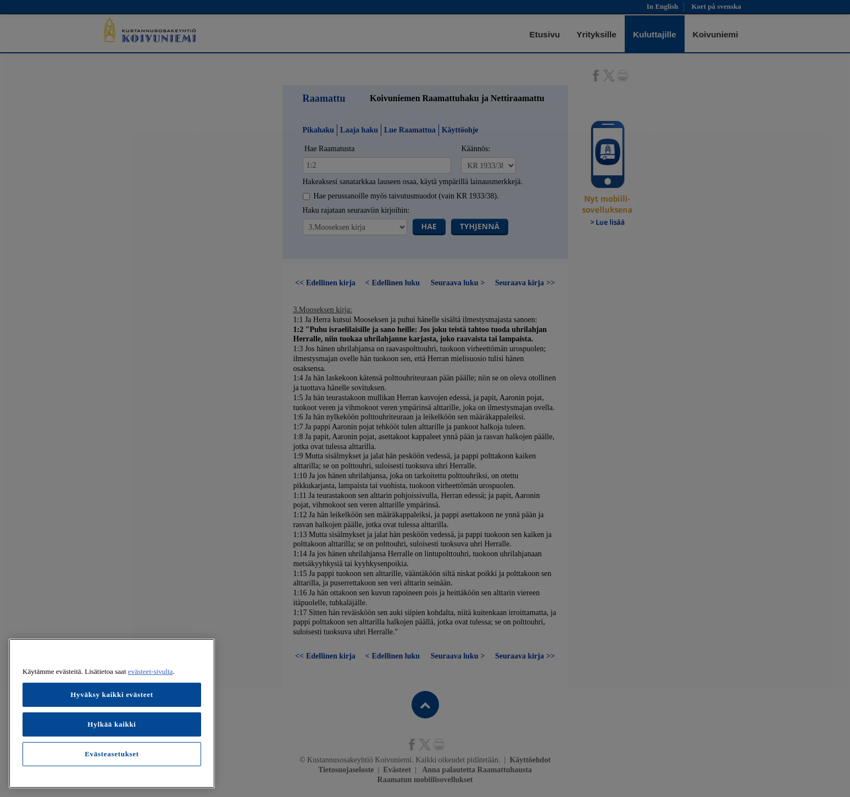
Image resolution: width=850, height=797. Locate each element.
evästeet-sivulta (150, 671)
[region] (112, 713)
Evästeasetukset (112, 754)
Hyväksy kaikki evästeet (111, 694)
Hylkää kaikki (111, 724)
